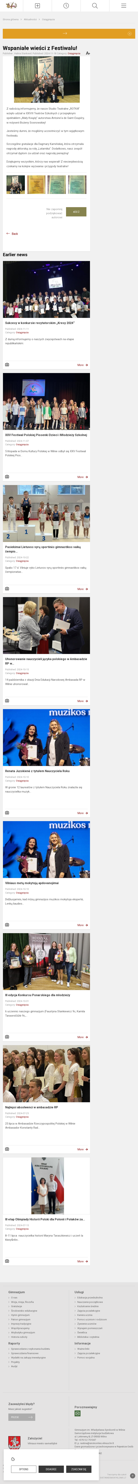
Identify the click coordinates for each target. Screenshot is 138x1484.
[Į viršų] (132, 1475)
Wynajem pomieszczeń (89, 1328)
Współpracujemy (20, 1328)
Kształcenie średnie (87, 1306)
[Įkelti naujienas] (37, 6)
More (81, 365)
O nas (14, 1297)
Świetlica (82, 1332)
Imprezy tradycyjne (21, 1323)
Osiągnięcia (48, 19)
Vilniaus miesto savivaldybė (42, 1443)
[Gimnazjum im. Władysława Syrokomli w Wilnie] (11, 5)
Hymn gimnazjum (20, 1315)
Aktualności (30, 19)
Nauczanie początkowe (90, 1302)
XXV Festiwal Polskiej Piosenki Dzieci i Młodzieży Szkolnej (46, 435)
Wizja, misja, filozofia (22, 1302)
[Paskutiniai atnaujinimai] (66, 6)
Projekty (15, 1362)
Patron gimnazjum (20, 1319)
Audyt (14, 1366)
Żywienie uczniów (86, 1323)
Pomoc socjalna (86, 1357)
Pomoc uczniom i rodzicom (92, 1319)
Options (23, 1469)
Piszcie (15, 1417)
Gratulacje (16, 1306)
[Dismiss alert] (130, 33)
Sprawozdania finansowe (24, 1353)
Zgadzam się (78, 1469)
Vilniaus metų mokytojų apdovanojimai (32, 883)
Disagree (51, 1469)
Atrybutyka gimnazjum (23, 1332)
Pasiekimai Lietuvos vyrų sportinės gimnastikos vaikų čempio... (43, 549)
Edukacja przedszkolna (90, 1297)
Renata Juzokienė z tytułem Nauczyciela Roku (37, 771)
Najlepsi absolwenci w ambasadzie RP (31, 1107)
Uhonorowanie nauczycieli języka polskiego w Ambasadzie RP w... (46, 661)
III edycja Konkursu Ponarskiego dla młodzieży (37, 995)
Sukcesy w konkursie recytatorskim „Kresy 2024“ (40, 323)
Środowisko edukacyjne (24, 1310)
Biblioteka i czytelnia (88, 1337)
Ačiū (76, 212)
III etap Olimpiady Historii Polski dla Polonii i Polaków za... (45, 1219)
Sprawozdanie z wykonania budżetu (30, 1348)
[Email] (77, 1413)
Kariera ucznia (84, 1315)
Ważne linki (83, 1348)
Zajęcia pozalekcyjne (88, 1310)
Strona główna (11, 19)
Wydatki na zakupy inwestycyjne (28, 1357)
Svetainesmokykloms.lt (113, 1478)
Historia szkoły (19, 1337)
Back (15, 234)
